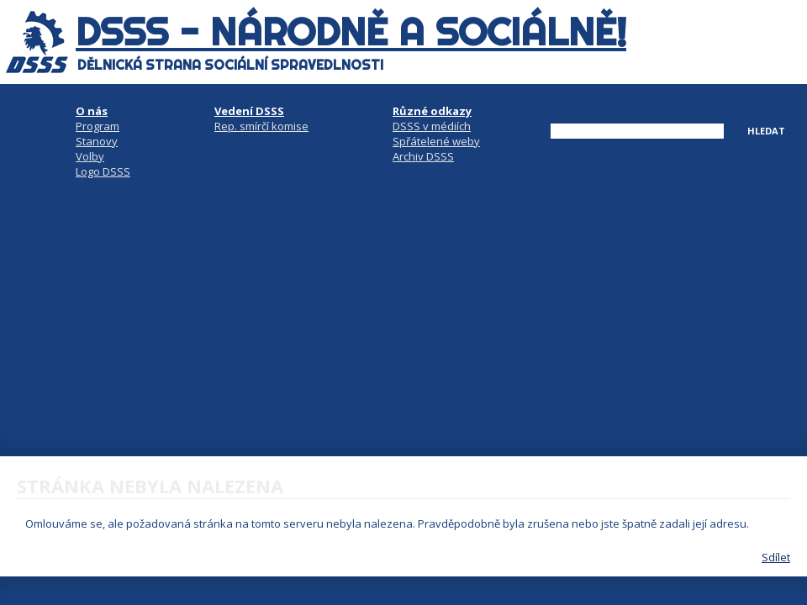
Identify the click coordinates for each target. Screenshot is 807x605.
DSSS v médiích (432, 126)
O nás (92, 110)
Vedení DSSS (249, 110)
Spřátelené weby (436, 141)
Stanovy (97, 141)
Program (97, 126)
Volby (90, 156)
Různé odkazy (432, 110)
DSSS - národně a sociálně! (351, 31)
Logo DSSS (103, 171)
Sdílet (776, 557)
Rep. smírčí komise (261, 126)
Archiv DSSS (423, 156)
